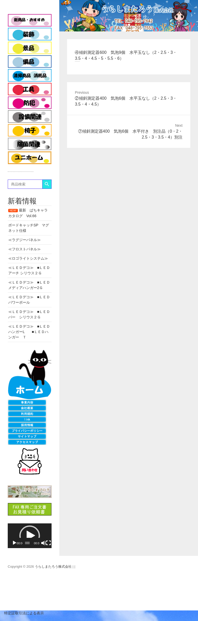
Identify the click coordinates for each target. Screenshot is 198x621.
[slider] (27, 543)
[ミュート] (43, 543)
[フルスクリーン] (48, 543)
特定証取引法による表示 (22, 613)
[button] (29, 535)
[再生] (14, 543)
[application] (30, 535)
